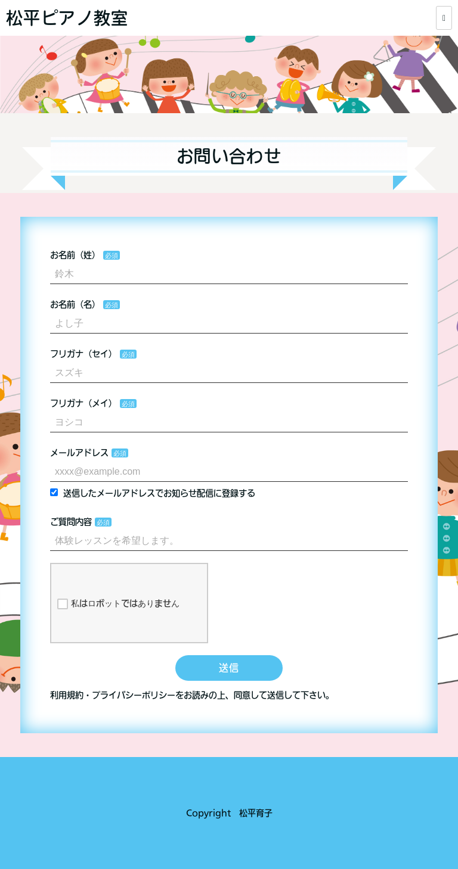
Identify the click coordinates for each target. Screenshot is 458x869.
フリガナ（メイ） (83, 403)
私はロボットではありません (118, 604)
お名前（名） (75, 304)
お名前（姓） (75, 255)
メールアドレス (79, 452)
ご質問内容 (71, 522)
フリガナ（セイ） (83, 354)
